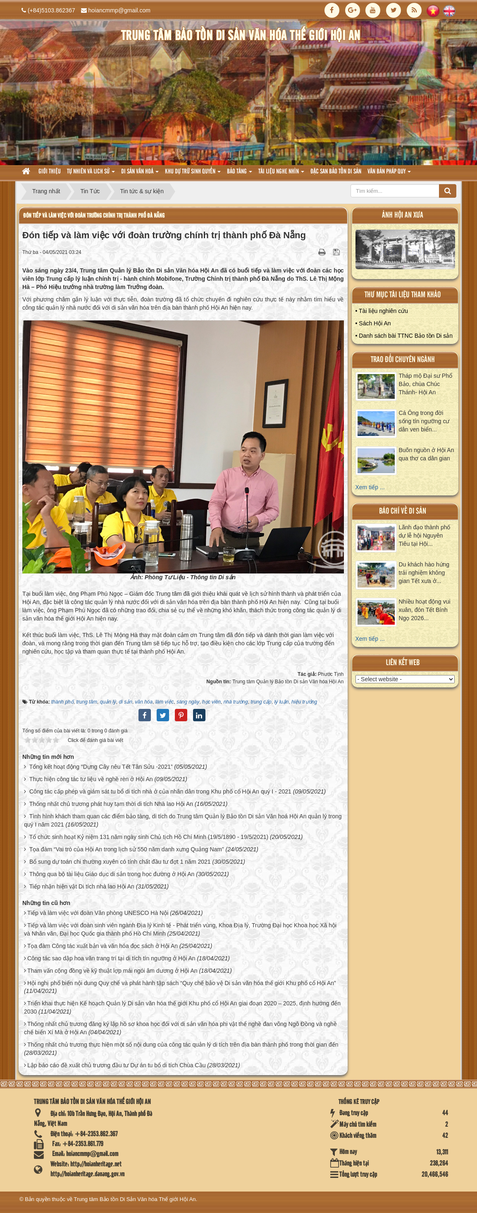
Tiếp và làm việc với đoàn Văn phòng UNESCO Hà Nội (97, 913)
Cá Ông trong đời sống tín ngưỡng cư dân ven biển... (424, 421)
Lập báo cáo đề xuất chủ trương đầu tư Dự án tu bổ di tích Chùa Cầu (116, 1065)
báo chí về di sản (402, 511)
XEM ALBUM (405, 251)
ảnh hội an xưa (402, 215)
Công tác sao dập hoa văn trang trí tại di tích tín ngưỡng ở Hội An (111, 958)
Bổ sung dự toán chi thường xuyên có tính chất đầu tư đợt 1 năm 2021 (120, 861)
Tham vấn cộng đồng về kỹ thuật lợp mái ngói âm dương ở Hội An (112, 970)
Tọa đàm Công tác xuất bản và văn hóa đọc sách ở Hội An (102, 946)
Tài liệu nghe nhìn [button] (281, 174)
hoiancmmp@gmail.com (119, 10)
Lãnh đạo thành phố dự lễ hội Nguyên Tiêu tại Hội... (425, 535)
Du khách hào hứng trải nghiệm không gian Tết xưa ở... (424, 572)
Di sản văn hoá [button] (140, 174)
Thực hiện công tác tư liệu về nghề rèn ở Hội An (91, 779)
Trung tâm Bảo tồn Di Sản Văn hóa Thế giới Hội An (135, 1199)
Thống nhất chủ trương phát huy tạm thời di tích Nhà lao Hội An (111, 804)
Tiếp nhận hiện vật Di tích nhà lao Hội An (81, 886)
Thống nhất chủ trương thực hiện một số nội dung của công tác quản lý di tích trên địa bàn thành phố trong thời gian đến (183, 1044)
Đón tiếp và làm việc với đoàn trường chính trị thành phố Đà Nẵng (94, 215)
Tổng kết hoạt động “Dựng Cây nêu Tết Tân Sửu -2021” (101, 766)
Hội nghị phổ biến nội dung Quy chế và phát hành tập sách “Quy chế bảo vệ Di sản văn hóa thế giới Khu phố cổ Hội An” (181, 983)
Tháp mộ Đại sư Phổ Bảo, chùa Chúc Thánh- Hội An (425, 384)
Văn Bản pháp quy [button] (389, 174)
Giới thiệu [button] (49, 172)
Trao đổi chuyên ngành (403, 359)
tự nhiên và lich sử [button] (91, 174)
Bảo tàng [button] (239, 174)
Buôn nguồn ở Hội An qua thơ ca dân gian (426, 454)
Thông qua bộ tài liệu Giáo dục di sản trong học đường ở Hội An (112, 874)
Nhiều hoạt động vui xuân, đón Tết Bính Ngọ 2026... (425, 609)
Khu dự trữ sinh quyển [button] (193, 174)
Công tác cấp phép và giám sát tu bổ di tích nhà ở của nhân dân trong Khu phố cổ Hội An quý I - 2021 (160, 791)
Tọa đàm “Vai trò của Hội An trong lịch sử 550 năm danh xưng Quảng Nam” (126, 849)
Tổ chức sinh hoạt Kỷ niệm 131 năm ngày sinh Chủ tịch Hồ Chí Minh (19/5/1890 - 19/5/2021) (149, 837)
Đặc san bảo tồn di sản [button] (335, 172)
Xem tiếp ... (370, 487)
